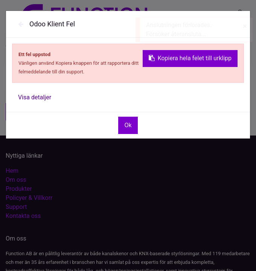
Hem (12, 170)
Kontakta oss (23, 215)
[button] (35, 111)
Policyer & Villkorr (29, 197)
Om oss (16, 179)
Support (16, 206)
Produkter (19, 188)
